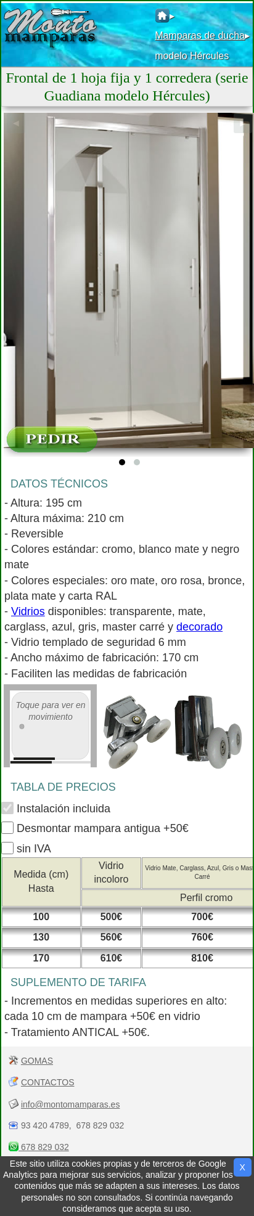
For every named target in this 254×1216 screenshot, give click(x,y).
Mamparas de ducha (200, 35)
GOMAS (37, 1061)
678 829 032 (43, 1147)
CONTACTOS (48, 1082)
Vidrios (28, 611)
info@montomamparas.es (70, 1104)
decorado (199, 627)
